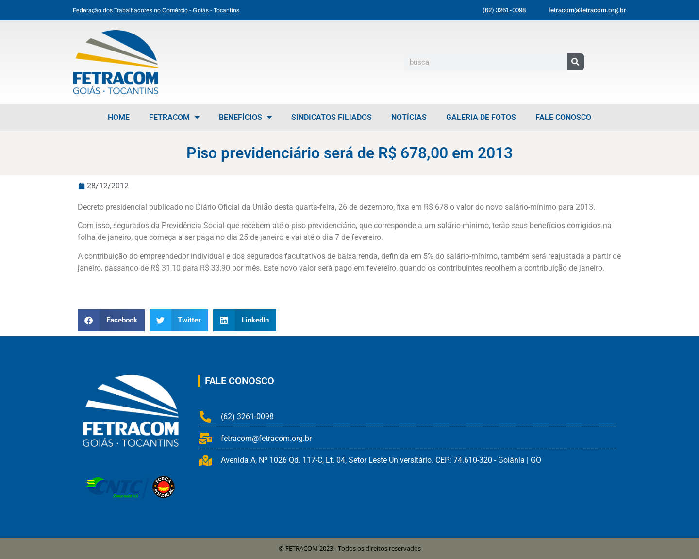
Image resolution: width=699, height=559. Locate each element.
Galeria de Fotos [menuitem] (481, 117)
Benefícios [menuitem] (245, 117)
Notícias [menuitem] (409, 117)
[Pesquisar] (575, 61)
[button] (111, 320)
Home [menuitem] (119, 117)
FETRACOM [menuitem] (174, 117)
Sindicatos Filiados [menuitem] (331, 117)
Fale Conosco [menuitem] (563, 117)
